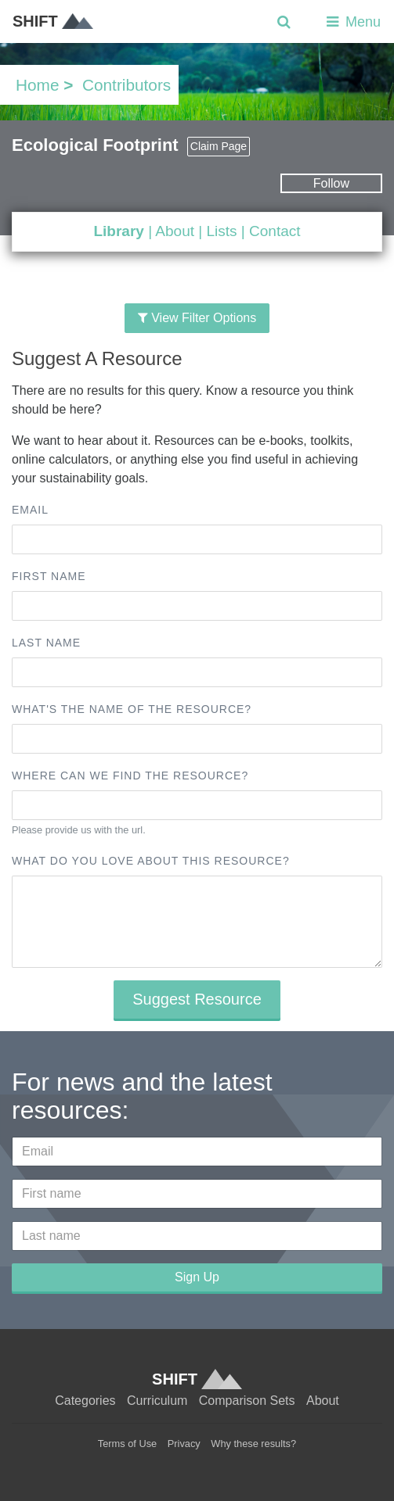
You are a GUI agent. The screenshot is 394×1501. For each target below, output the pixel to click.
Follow (331, 183)
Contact (274, 231)
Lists (221, 231)
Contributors (126, 85)
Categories (85, 1400)
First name (49, 576)
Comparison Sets (247, 1400)
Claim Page (218, 146)
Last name (46, 642)
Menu (352, 22)
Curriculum (157, 1400)
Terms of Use (127, 1443)
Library (118, 231)
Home (37, 85)
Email (30, 509)
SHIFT (53, 21)
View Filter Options (197, 317)
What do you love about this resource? (151, 860)
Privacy (184, 1443)
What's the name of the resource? (131, 709)
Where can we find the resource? (130, 775)
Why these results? (253, 1443)
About (174, 231)
